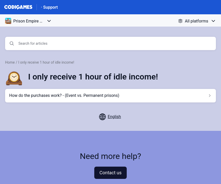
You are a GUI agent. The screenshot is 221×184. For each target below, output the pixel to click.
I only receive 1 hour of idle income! (46, 62)
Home (10, 62)
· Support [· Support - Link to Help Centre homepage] (49, 7)
